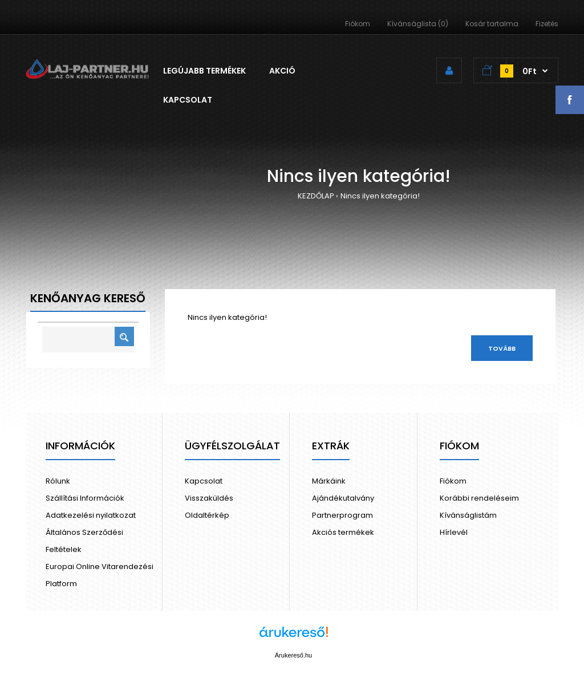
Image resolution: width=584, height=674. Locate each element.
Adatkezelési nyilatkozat (91, 515)
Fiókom (357, 24)
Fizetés (547, 24)
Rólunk (58, 481)
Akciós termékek (343, 532)
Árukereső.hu (293, 655)
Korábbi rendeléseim (479, 498)
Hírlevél (454, 532)
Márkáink (329, 481)
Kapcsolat (203, 481)
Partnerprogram (342, 515)
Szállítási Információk (85, 498)
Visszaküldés (209, 498)
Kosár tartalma (491, 24)
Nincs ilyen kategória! (380, 195)
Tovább (502, 348)
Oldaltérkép (207, 515)
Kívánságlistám (468, 515)
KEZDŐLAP (316, 195)
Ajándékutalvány (343, 498)
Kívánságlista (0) (417, 24)
